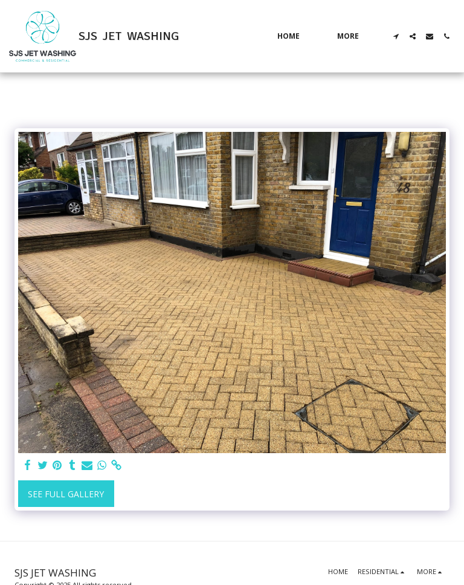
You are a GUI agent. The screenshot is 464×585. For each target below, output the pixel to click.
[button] (396, 36)
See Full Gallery (66, 494)
